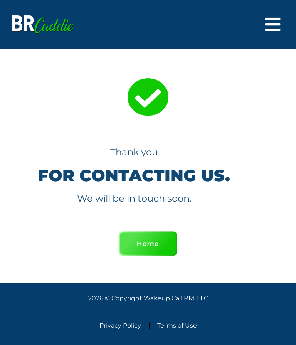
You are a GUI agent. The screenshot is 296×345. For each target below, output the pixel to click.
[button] (273, 25)
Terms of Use (177, 325)
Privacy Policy (120, 325)
